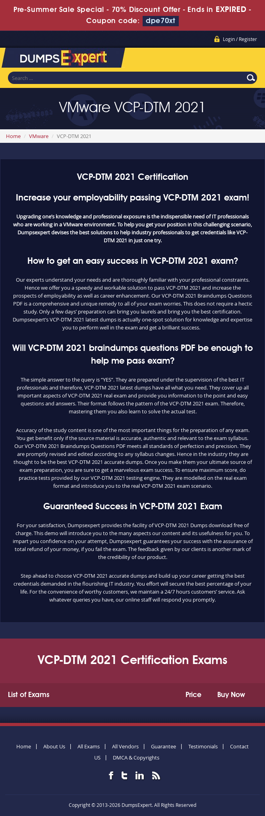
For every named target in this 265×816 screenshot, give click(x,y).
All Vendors (125, 746)
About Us (54, 746)
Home (13, 136)
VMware (38, 136)
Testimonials (203, 746)
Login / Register (240, 39)
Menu (251, 59)
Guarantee (163, 746)
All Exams (88, 746)
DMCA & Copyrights (136, 757)
